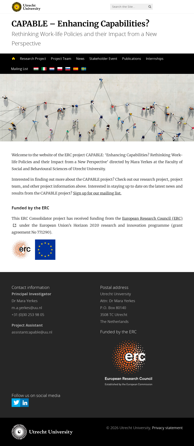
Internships (154, 58)
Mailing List (19, 69)
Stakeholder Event (103, 58)
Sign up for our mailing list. (97, 193)
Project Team (61, 58)
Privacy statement (167, 427)
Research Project (33, 58)
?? (36, 69)
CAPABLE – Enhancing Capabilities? (80, 23)
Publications (131, 58)
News (80, 58)
